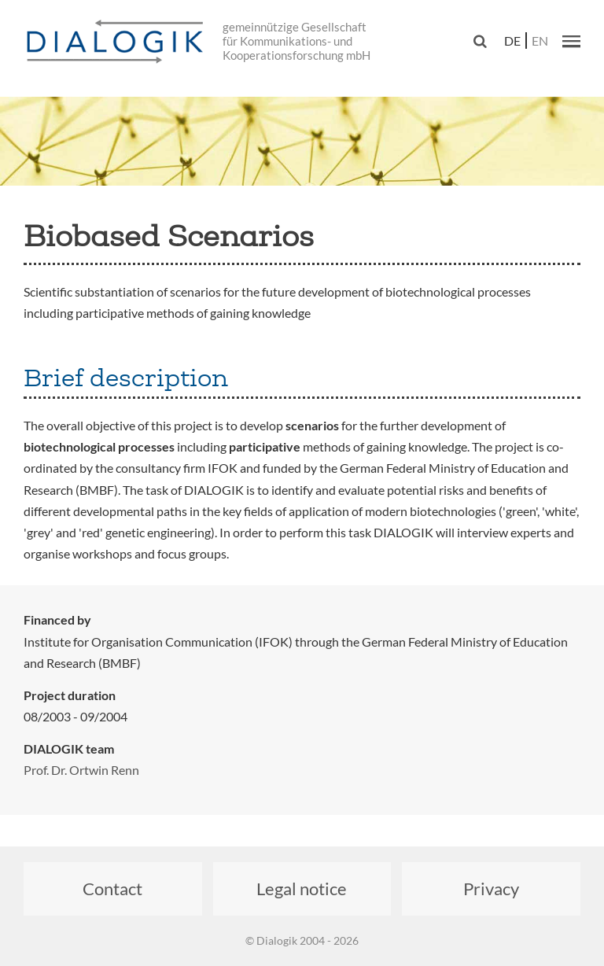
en (540, 40)
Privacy (491, 888)
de (512, 40)
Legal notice (301, 888)
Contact (112, 888)
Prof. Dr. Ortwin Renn (81, 769)
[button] (571, 41)
